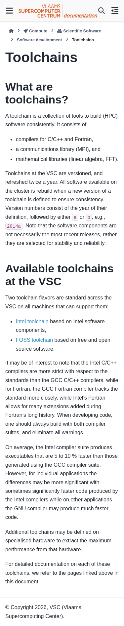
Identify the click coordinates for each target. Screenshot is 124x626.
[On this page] (115, 10)
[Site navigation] (9, 10)
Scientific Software (79, 30)
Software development (39, 39)
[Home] (11, 30)
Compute (35, 30)
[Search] (101, 10)
